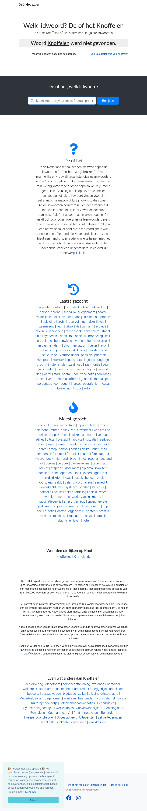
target (77, 383)
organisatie (76, 511)
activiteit (78, 439)
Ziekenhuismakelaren (72, 722)
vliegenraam (86, 312)
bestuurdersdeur (77, 689)
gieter (93, 345)
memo (80, 369)
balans (69, 482)
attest (68, 501)
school (63, 449)
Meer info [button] (30, 792)
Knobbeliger (90, 713)
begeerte (33, 693)
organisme (44, 341)
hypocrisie (50, 336)
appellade (116, 689)
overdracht (48, 487)
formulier (72, 454)
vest (50, 379)
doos (63, 336)
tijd (57, 458)
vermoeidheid (69, 355)
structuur (98, 487)
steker (88, 317)
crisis (43, 435)
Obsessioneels (67, 717)
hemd (46, 478)
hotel (86, 520)
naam (85, 454)
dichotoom (52, 684)
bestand (106, 458)
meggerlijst (99, 689)
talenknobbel (80, 307)
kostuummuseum (51, 689)
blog (67, 345)
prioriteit (100, 355)
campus (79, 501)
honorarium (103, 317)
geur (105, 364)
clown (40, 331)
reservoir (74, 322)
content (91, 511)
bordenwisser (63, 341)
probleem (82, 506)
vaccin (85, 497)
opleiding (49, 322)
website (99, 430)
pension (86, 355)
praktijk (104, 511)
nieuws (105, 383)
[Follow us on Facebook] (69, 798)
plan (108, 379)
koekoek (58, 360)
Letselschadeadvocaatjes (77, 703)
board (102, 312)
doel (39, 511)
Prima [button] (33, 800)
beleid (93, 492)
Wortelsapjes (65, 708)
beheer (90, 478)
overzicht (63, 439)
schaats (45, 350)
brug (40, 364)
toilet (56, 317)
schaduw (69, 312)
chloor (44, 312)
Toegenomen (52, 698)
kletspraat (43, 360)
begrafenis (90, 383)
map (54, 425)
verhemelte (83, 341)
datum (95, 506)
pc (67, 307)
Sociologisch (113, 708)
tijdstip (90, 360)
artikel (86, 449)
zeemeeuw (46, 326)
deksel (58, 492)
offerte (74, 379)
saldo (59, 482)
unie (38, 336)
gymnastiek (74, 331)
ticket (94, 425)
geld (40, 506)
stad (57, 374)
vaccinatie (87, 374)
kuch (60, 326)
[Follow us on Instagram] (78, 798)
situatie (91, 439)
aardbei (56, 312)
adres (43, 449)
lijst (104, 463)
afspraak (57, 468)
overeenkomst (80, 463)
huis (67, 497)
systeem (71, 487)
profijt (61, 322)
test (104, 473)
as (64, 516)
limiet (82, 458)
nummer (85, 444)
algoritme (64, 520)
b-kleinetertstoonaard (103, 693)
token (57, 516)
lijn (107, 360)
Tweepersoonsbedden (39, 717)
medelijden (43, 317)
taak (78, 473)
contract (57, 307)
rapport (82, 425)
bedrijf (75, 449)
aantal (66, 374)
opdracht (66, 473)
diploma (87, 468)
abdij (78, 317)
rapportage (67, 425)
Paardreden (86, 698)
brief (95, 449)
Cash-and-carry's (59, 713)
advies (39, 439)
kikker (81, 350)
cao (79, 364)
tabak (69, 326)
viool (54, 355)
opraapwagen (51, 693)
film (94, 454)
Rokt (77, 713)
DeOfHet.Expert (32, 653)
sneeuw (80, 336)
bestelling (64, 388)
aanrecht (101, 482)
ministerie (52, 364)
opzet (70, 369)
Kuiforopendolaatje (44, 703)
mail (104, 449)
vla (78, 326)
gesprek (86, 379)
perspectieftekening (76, 684)
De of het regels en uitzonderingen (87, 784)
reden (50, 369)
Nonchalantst (105, 698)
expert (87, 473)
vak (60, 487)
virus (74, 430)
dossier (43, 473)
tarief (60, 369)
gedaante (44, 345)
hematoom (79, 345)
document (72, 468)
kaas (68, 478)
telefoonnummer (47, 430)
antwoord (88, 435)
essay (65, 430)
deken (69, 492)
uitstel (51, 439)
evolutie (100, 326)
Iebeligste (48, 722)
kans (41, 369)
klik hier (81, 253)
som (87, 331)
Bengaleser (38, 713)
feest (64, 435)
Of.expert (30, 4)
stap (80, 360)
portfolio (45, 492)
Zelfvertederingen (110, 717)
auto (87, 388)
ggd (97, 473)
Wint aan (69, 698)
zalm (95, 331)
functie (49, 511)
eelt (107, 336)
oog (100, 360)
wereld (49, 497)
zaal (72, 364)
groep (53, 449)
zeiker (82, 693)
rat (71, 336)
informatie (57, 454)
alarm (57, 345)
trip (55, 350)
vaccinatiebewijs (49, 501)
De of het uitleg (119, 784)
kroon (104, 345)
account (43, 425)
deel (42, 444)
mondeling (95, 336)
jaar (75, 374)
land (65, 458)
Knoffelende (82, 557)
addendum (98, 307)
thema (98, 379)
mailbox (45, 516)
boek (49, 458)
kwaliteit (101, 468)
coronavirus (84, 482)
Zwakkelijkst (97, 722)
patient (41, 379)
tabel (96, 463)
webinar (85, 430)
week (73, 444)
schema (61, 379)
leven (76, 520)
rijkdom (57, 478)
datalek (101, 516)
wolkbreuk (30, 689)
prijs (105, 506)
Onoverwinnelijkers (89, 708)
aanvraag (103, 374)
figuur (91, 369)
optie (96, 364)
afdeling (81, 492)
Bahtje (121, 698)
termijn (62, 444)
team (54, 473)
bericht (44, 468)
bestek (78, 478)
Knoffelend (64, 557)
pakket (75, 435)
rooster (93, 458)
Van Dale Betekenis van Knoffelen (109, 53)
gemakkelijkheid (93, 322)
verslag (84, 487)
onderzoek (100, 444)
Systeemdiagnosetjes (38, 708)
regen (104, 425)
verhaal (103, 435)
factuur (104, 454)
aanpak (54, 435)
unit (90, 326)
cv (42, 463)
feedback (105, 439)
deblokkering (34, 684)
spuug (70, 360)
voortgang (45, 482)
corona (51, 463)
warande (98, 684)
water (47, 374)
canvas (88, 516)
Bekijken (108, 101)
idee (59, 497)
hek (109, 430)
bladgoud (69, 693)
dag (38, 374)
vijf (84, 326)
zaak (88, 364)
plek (64, 364)
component (62, 383)
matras (50, 506)
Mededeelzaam (30, 698)
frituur (77, 388)
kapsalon (75, 516)
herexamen (100, 341)
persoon (42, 454)
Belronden (108, 713)
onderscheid (54, 331)
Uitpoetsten (87, 717)
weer (102, 492)
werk (75, 497)
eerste (102, 501)
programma (65, 506)
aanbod (103, 369)
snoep (92, 501)
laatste (61, 511)
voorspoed (67, 350)
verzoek (63, 463)
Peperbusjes (105, 703)
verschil (67, 317)
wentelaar (113, 684)
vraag (51, 444)
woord (39, 458)
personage (44, 383)
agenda (44, 307)
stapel (106, 331)
